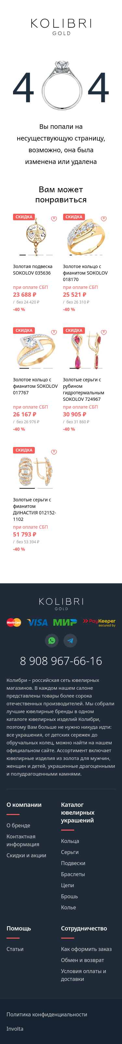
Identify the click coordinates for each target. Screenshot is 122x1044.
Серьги (70, 852)
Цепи (67, 885)
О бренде (18, 825)
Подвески (73, 863)
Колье (68, 907)
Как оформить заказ (86, 949)
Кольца (70, 841)
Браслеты (73, 874)
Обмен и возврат (82, 960)
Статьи (15, 949)
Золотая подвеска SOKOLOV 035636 (32, 269)
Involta (15, 1028)
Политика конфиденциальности (47, 1014)
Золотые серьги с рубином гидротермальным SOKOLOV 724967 (83, 389)
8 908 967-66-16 (61, 660)
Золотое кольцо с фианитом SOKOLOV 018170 (85, 272)
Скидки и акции (26, 855)
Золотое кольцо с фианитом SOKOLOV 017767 (35, 386)
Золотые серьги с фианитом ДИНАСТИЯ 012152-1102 (34, 509)
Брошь (69, 896)
